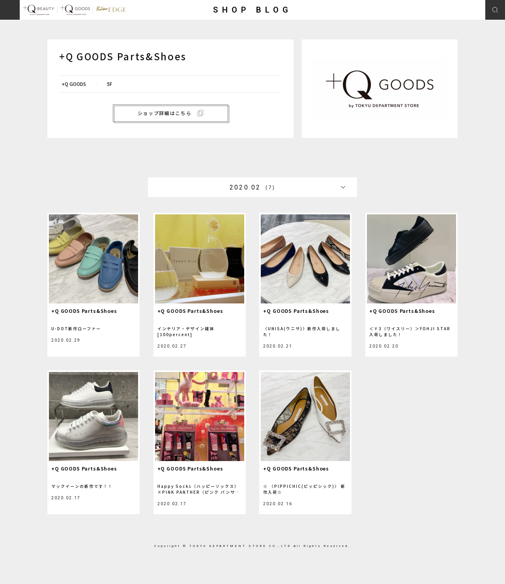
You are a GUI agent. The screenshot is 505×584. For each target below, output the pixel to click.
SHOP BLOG (252, 10)
